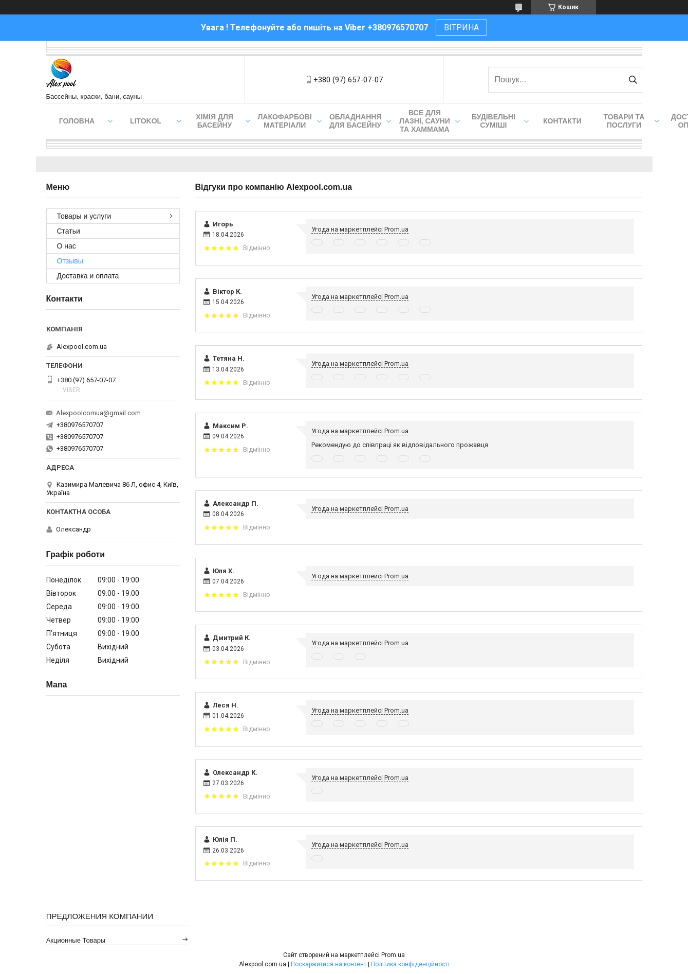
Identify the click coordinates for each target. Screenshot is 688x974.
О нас (66, 246)
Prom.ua (393, 955)
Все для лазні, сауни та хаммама (424, 121)
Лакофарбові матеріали (285, 121)
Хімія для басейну (214, 121)
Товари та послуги (624, 121)
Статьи (68, 231)
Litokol (145, 121)
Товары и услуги (84, 216)
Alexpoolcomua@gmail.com (98, 413)
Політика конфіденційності (410, 964)
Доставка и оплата (88, 276)
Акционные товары (76, 940)
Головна (77, 121)
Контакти (562, 121)
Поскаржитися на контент (328, 964)
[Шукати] (633, 80)
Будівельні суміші (493, 121)
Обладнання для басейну (355, 121)
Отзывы (70, 261)
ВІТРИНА (461, 27)
